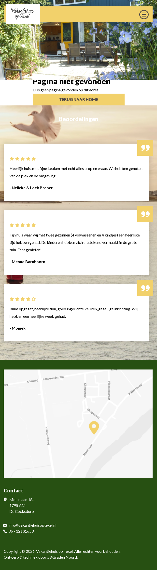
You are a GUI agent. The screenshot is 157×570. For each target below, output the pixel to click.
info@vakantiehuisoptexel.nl (32, 525)
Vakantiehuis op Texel (54, 551)
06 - (12, 531)
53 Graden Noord (62, 557)
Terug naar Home (78, 99)
